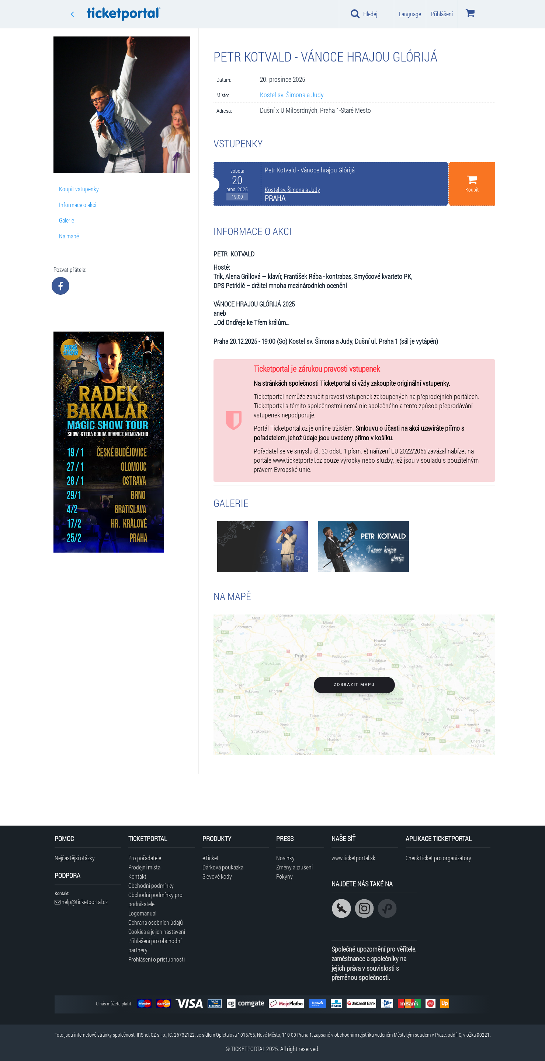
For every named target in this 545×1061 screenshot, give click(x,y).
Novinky (285, 858)
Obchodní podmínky (151, 885)
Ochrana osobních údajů (155, 922)
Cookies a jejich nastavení (156, 931)
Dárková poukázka (222, 867)
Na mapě (69, 236)
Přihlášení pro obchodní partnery (154, 945)
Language (410, 14)
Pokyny (284, 876)
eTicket (210, 858)
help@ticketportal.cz (81, 902)
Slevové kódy (217, 876)
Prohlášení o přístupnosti (156, 959)
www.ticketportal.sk (353, 858)
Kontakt (137, 876)
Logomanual (142, 913)
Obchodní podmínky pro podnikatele (155, 899)
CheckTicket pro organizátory (438, 858)
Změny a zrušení (294, 867)
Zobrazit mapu (354, 684)
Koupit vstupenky (79, 189)
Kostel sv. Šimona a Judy (292, 95)
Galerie (66, 220)
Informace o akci (77, 205)
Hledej (364, 13)
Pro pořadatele (144, 858)
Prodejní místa (144, 867)
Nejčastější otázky (75, 858)
